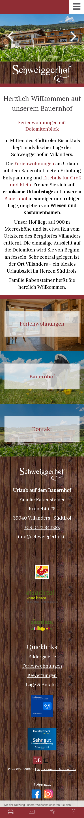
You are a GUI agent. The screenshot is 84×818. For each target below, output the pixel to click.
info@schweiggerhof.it (42, 537)
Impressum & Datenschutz (56, 769)
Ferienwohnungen (34, 164)
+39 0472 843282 (42, 527)
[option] (42, 37)
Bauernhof (15, 199)
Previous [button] (10, 35)
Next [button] (73, 35)
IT (46, 760)
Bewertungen (42, 675)
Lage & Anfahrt (42, 684)
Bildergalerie (42, 657)
